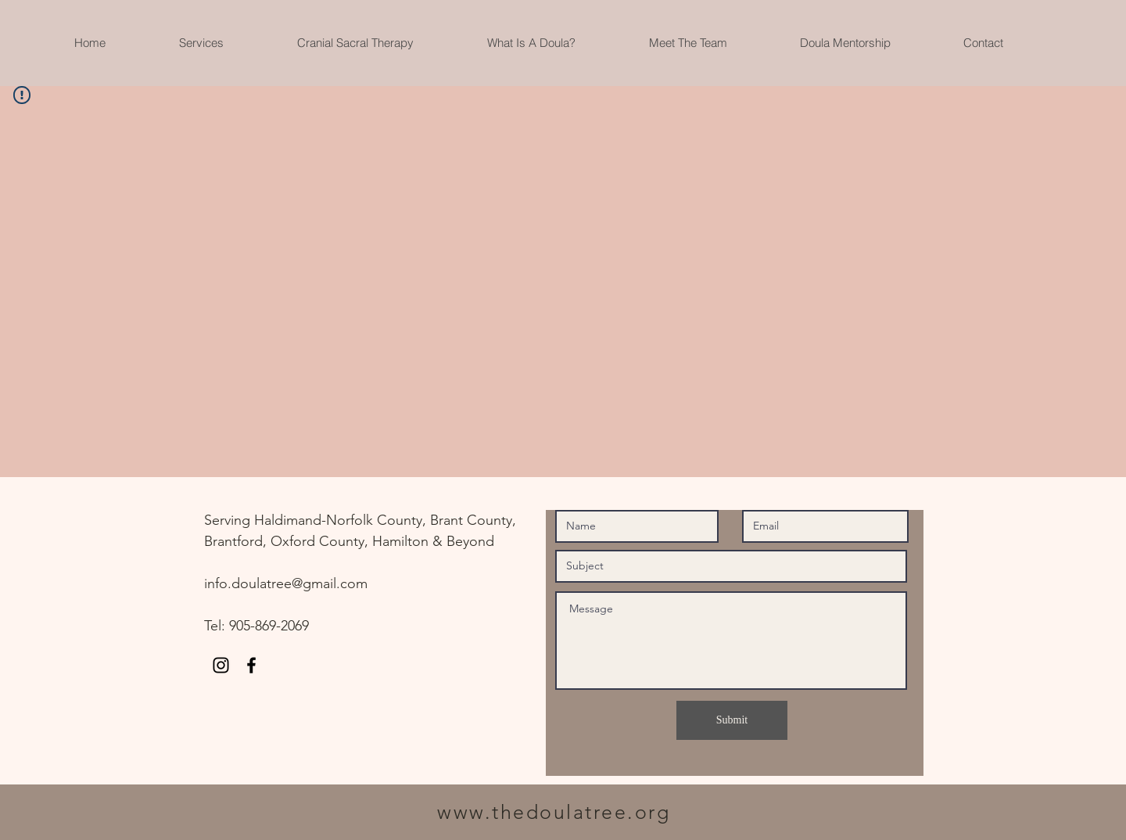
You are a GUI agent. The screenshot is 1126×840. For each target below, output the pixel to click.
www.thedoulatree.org (553, 812)
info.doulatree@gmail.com (286, 583)
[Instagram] (220, 665)
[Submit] (731, 720)
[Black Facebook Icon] (251, 665)
